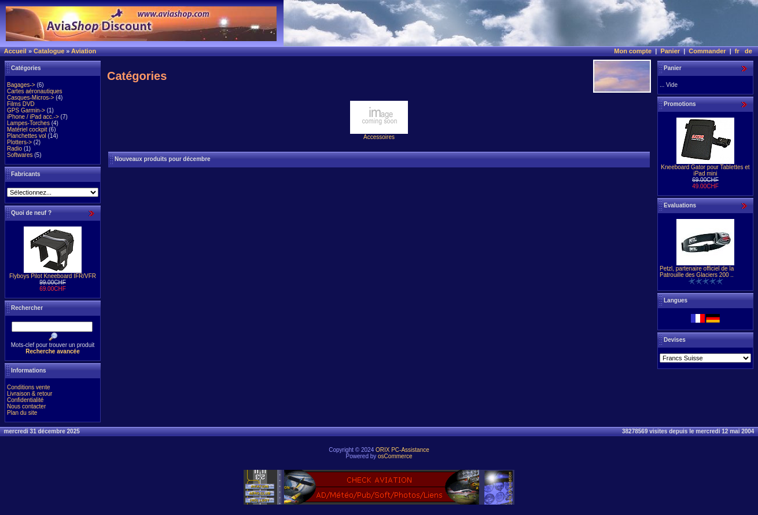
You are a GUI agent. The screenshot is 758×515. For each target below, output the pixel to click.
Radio (14, 148)
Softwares (19, 155)
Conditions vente (28, 387)
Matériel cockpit (27, 129)
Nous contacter (26, 406)
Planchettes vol (26, 136)
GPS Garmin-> (26, 110)
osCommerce (395, 456)
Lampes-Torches (28, 123)
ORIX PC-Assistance (402, 450)
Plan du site (22, 413)
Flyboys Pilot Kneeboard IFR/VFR (52, 276)
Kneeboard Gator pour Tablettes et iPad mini (705, 170)
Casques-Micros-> (30, 97)
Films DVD (21, 104)
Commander (707, 51)
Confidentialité (25, 400)
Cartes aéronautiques (34, 91)
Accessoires (379, 134)
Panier (670, 51)
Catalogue (49, 51)
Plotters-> (19, 142)
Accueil (15, 51)
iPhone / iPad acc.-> (33, 117)
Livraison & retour (29, 393)
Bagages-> (21, 85)
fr (737, 51)
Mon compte (633, 51)
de (748, 51)
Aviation (83, 51)
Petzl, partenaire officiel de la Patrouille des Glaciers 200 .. (697, 271)
